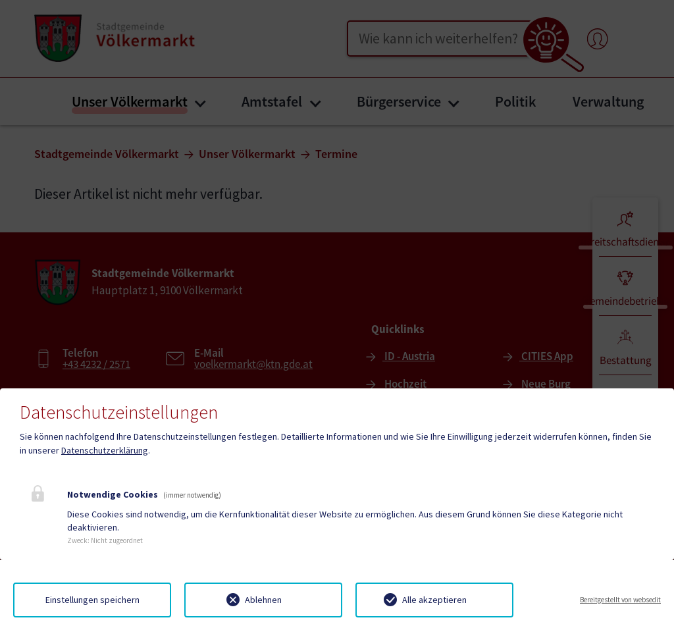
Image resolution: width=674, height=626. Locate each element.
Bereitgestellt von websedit (620, 599)
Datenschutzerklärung (104, 450)
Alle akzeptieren (434, 600)
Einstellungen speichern (92, 600)
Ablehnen (263, 600)
